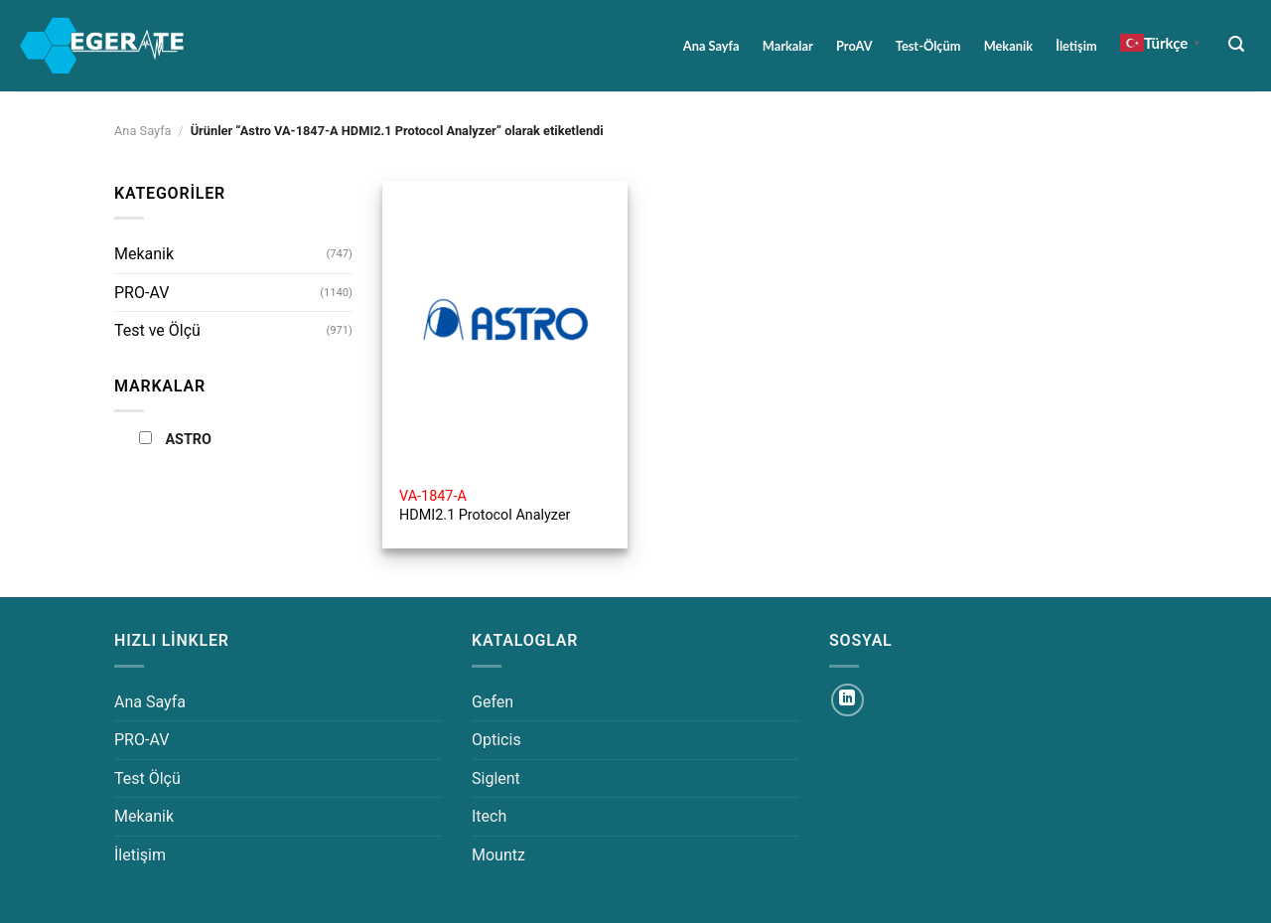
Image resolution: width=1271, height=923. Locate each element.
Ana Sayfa (711, 46)
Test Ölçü (147, 778)
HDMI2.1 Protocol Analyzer (484, 506)
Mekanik (1008, 46)
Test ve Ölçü (157, 330)
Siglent (496, 778)
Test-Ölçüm (928, 46)
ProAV (854, 46)
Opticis (496, 739)
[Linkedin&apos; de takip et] (847, 700)
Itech (489, 816)
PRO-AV (141, 292)
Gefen (492, 701)
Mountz (498, 855)
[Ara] (1236, 44)
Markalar (788, 46)
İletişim (1076, 46)
